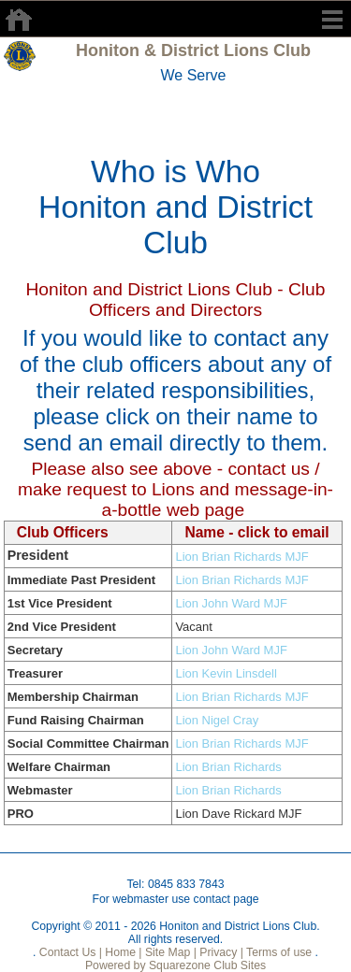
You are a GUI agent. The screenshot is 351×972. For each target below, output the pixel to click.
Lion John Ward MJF (230, 603)
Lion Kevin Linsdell (225, 673)
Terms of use (277, 952)
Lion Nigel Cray (216, 720)
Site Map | (169, 952)
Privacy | (220, 952)
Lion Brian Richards (228, 767)
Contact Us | (69, 952)
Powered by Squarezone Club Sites (175, 965)
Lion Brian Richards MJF (241, 557)
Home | (122, 952)
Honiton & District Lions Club (193, 50)
